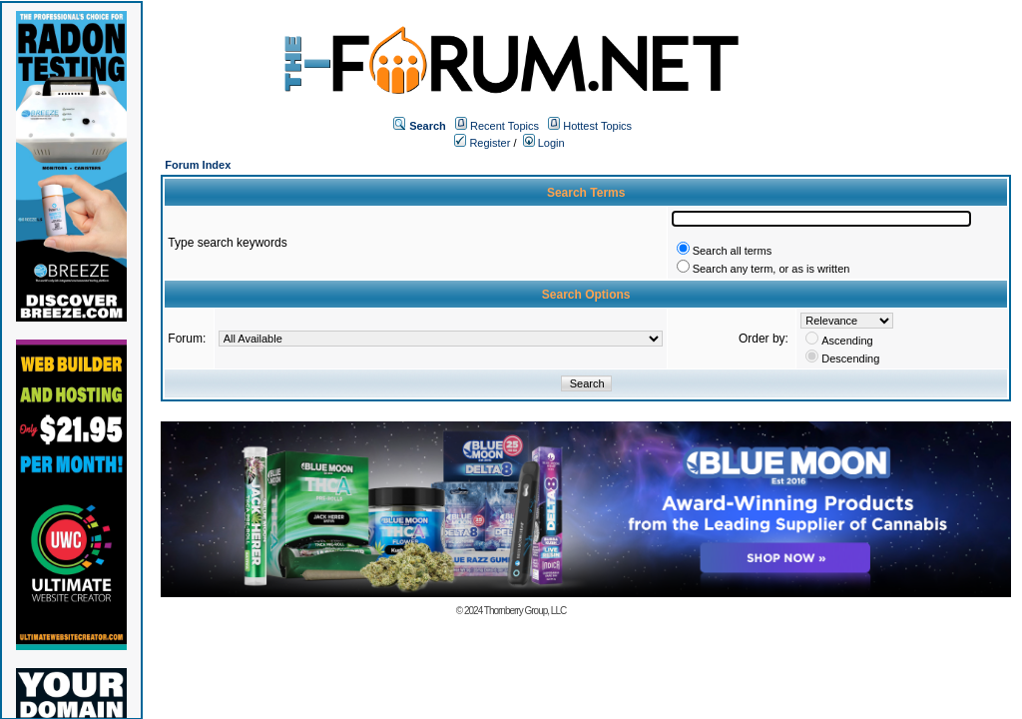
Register (482, 143)
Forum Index (198, 165)
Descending (850, 358)
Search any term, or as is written (771, 269)
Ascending (846, 341)
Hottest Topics (597, 126)
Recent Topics (504, 126)
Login (544, 143)
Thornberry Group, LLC (525, 610)
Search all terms (732, 251)
